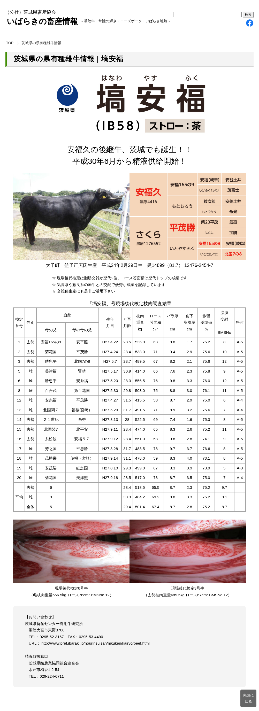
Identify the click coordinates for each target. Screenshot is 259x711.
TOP (10, 43)
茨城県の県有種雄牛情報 (41, 43)
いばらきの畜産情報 (42, 21)
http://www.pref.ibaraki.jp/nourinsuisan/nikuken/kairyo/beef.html (95, 643)
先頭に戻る (248, 698)
